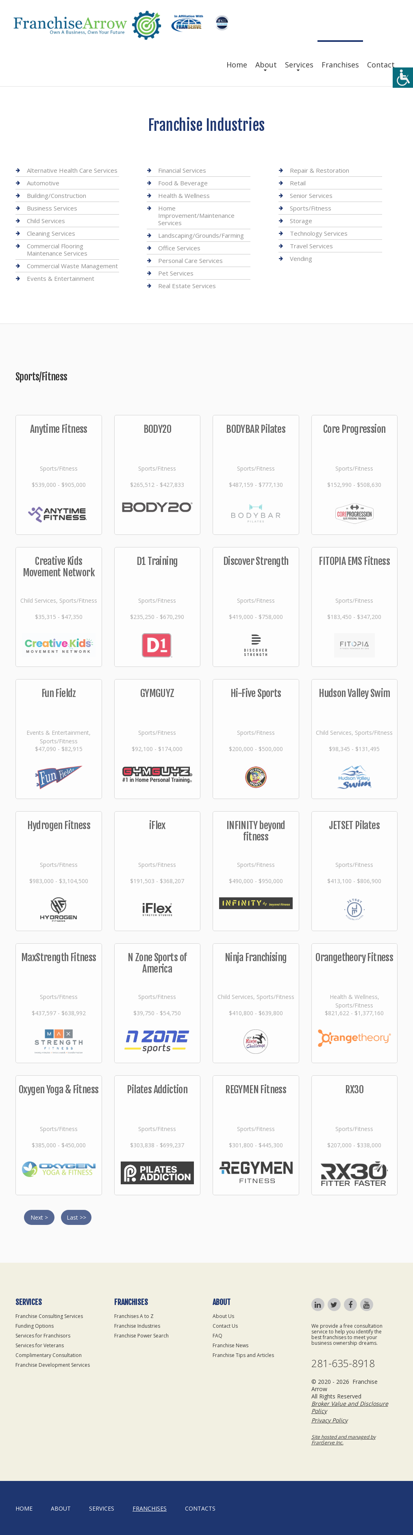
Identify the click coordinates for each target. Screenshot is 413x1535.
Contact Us (225, 1325)
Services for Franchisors (42, 1335)
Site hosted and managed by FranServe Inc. (343, 1439)
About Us (223, 1316)
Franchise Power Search (141, 1335)
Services (299, 64)
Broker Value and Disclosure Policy (349, 1407)
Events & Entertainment (60, 278)
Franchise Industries (137, 1325)
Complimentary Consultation (48, 1355)
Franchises (340, 64)
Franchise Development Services (52, 1364)
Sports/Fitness (310, 208)
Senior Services (311, 195)
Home (236, 64)
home (24, 1508)
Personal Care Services (190, 260)
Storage (301, 221)
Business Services (52, 208)
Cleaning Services (51, 233)
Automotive (43, 183)
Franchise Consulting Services (49, 1316)
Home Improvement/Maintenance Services (196, 215)
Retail (298, 183)
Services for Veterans (39, 1345)
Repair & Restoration (319, 170)
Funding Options (34, 1325)
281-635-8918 (343, 1363)
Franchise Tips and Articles (243, 1355)
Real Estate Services (187, 286)
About (266, 64)
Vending (301, 258)
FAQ (217, 1335)
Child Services (46, 221)
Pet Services (175, 273)
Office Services (179, 248)
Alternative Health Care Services (72, 170)
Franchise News (230, 1345)
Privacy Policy (329, 1420)
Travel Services (311, 246)
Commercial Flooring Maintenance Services (57, 249)
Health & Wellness (184, 195)
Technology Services (319, 233)
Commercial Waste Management (72, 266)
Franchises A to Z (134, 1316)
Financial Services (182, 170)
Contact (381, 64)
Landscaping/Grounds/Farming (201, 235)
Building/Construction (56, 195)
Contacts (200, 1508)
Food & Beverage (183, 183)
